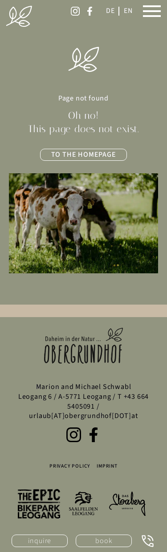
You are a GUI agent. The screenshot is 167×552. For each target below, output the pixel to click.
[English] (128, 11)
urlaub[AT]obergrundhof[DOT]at (83, 416)
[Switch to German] (110, 11)
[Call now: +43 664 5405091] (147, 541)
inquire (40, 541)
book (103, 541)
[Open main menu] (151, 11)
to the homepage (83, 154)
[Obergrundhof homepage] (19, 16)
